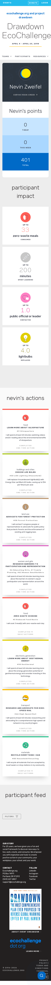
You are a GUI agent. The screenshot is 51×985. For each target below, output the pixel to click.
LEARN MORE (32, 951)
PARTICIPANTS (22, 56)
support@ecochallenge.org (14, 882)
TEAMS (5, 56)
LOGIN (44, 3)
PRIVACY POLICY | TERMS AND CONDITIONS (41, 964)
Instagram (33, 873)
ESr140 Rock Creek (24, 95)
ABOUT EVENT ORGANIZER (25, 932)
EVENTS (7, 3)
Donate (33, 3)
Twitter (32, 879)
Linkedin (32, 871)
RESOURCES (39, 56)
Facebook (33, 876)
